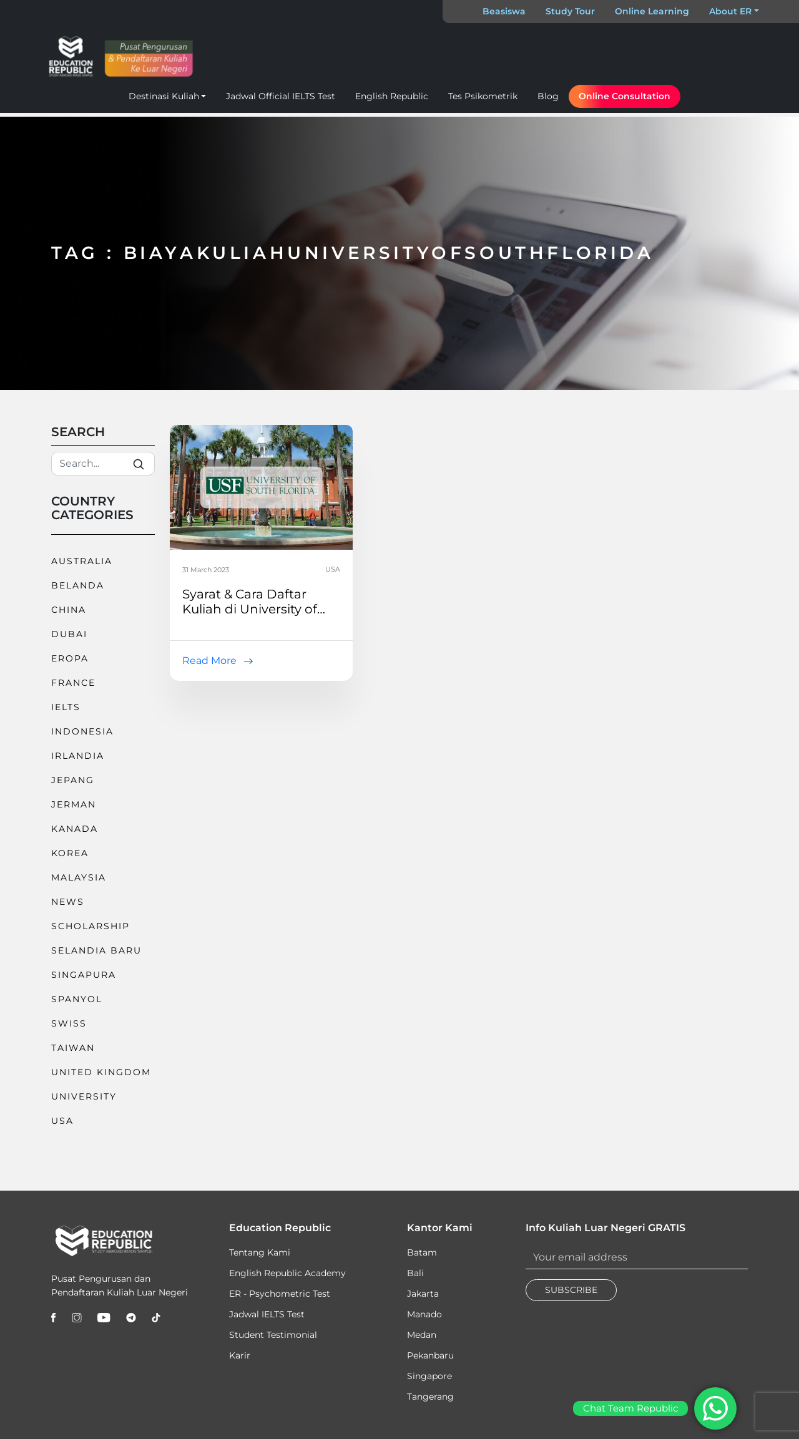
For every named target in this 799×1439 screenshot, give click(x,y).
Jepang (72, 780)
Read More (209, 660)
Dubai (69, 634)
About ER (730, 11)
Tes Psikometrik (482, 96)
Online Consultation (624, 96)
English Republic (391, 96)
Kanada (74, 828)
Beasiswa (504, 11)
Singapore (429, 1376)
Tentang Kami (259, 1252)
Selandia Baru (96, 950)
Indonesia (82, 731)
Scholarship (90, 926)
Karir (239, 1355)
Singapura (83, 974)
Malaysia (78, 877)
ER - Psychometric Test (279, 1293)
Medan (421, 1334)
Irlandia (77, 755)
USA (62, 1120)
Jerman (73, 804)
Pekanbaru (430, 1355)
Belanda (77, 585)
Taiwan (73, 1047)
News (67, 901)
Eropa (70, 658)
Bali (415, 1273)
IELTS (66, 707)
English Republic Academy (287, 1273)
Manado (424, 1314)
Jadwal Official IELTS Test (280, 96)
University (84, 1096)
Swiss (69, 1023)
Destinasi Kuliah (164, 96)
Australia (81, 561)
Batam (422, 1252)
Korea (70, 853)
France (73, 682)
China (68, 609)
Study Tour (570, 11)
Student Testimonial (273, 1334)
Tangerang (430, 1396)
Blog (548, 96)
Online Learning (652, 11)
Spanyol (76, 999)
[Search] (103, 464)
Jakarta (423, 1293)
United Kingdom (101, 1072)
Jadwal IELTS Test (267, 1314)
